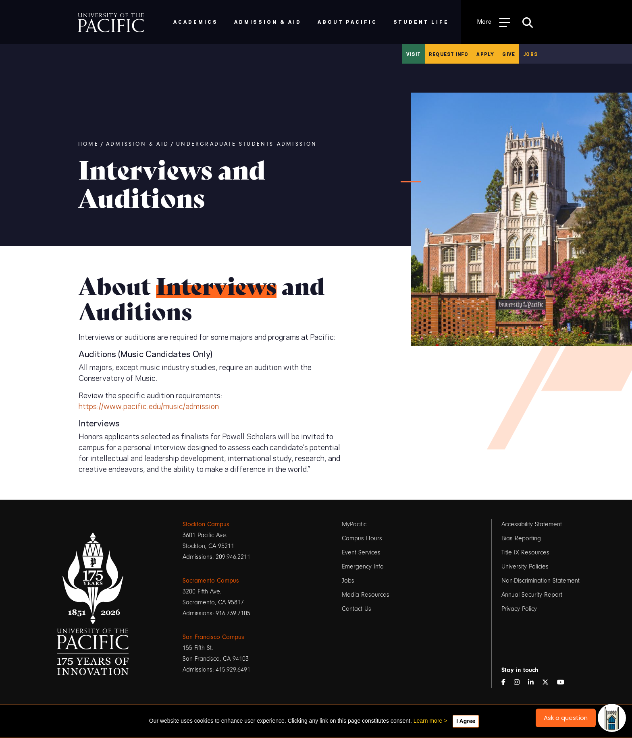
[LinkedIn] (534, 682)
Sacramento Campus (211, 580)
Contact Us (356, 608)
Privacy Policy (519, 608)
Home (88, 144)
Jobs (530, 54)
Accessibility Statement (531, 524)
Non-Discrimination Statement (540, 580)
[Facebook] (506, 682)
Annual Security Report (531, 594)
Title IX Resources (525, 552)
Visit (413, 54)
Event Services (361, 552)
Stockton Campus (206, 524)
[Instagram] (520, 682)
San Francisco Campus (213, 637)
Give (508, 54)
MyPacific (354, 524)
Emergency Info (363, 566)
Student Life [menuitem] (421, 21)
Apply (485, 54)
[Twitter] (548, 682)
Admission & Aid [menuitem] (267, 21)
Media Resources (365, 594)
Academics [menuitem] (195, 21)
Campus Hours (362, 538)
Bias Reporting (521, 538)
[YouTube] (564, 682)
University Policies (525, 566)
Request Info (448, 54)
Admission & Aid (137, 144)
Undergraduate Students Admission (246, 144)
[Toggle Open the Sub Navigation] (493, 22)
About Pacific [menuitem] (347, 21)
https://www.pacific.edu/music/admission (149, 405)
